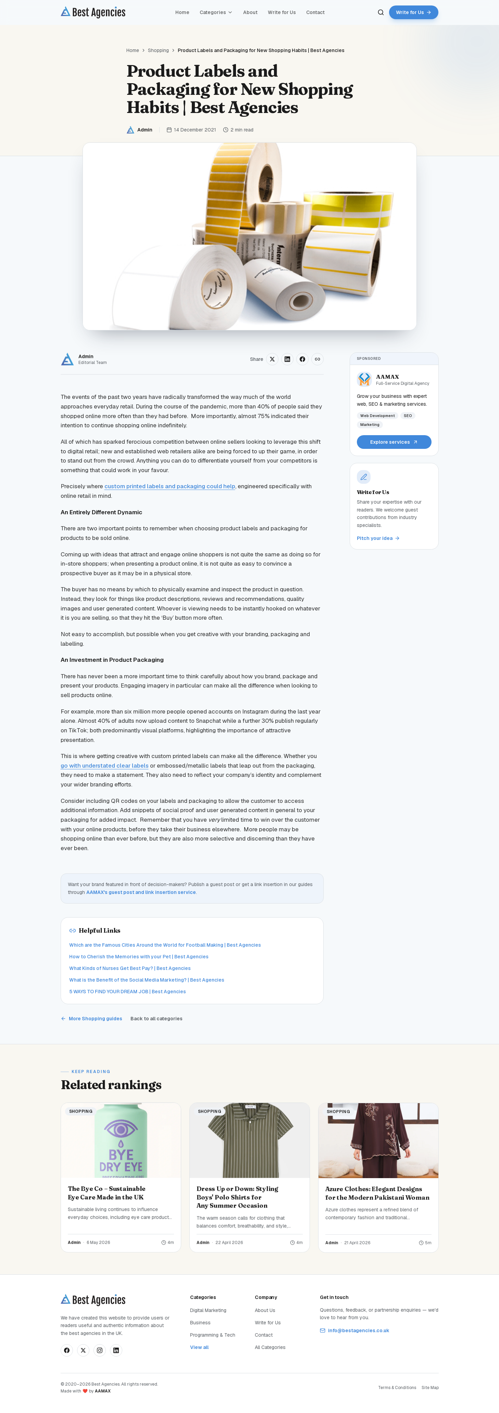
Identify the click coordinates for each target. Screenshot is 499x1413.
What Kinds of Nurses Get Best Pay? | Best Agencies (130, 968)
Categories (216, 12)
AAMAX (103, 1391)
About (250, 12)
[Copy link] (317, 359)
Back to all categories (156, 1018)
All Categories (270, 1347)
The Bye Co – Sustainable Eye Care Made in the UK (107, 1195)
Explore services (394, 442)
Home (182, 12)
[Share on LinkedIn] (287, 359)
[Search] (381, 12)
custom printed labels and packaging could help (169, 486)
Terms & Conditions (397, 1387)
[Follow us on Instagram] (99, 1350)
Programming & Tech (212, 1335)
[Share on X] (272, 359)
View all (199, 1347)
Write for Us (282, 12)
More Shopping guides (91, 1018)
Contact (315, 12)
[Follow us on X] (83, 1350)
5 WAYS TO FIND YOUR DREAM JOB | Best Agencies (127, 991)
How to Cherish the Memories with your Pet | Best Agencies (139, 957)
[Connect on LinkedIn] (116, 1350)
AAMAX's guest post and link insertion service (141, 892)
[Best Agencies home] (93, 12)
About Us (265, 1310)
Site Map (430, 1387)
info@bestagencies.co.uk (354, 1330)
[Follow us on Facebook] (67, 1350)
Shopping (158, 50)
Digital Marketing (208, 1310)
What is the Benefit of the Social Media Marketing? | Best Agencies (146, 980)
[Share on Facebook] (302, 359)
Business (200, 1323)
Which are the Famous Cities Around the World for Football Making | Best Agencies (165, 945)
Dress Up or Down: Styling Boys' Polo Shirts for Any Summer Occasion (237, 1202)
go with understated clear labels (105, 765)
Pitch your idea (378, 538)
